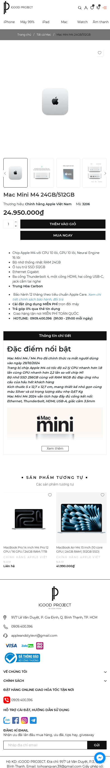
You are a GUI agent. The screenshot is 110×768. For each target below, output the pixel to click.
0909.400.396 (22, 626)
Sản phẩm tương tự (55, 477)
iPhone (9, 22)
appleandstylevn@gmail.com (34, 636)
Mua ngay (63, 235)
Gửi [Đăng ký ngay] (97, 745)
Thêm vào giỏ (63, 224)
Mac (64, 22)
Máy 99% (27, 22)
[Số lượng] (8, 224)
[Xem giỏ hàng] (98, 7)
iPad (45, 22)
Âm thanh (101, 22)
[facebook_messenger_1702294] (99, 757)
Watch (82, 22)
